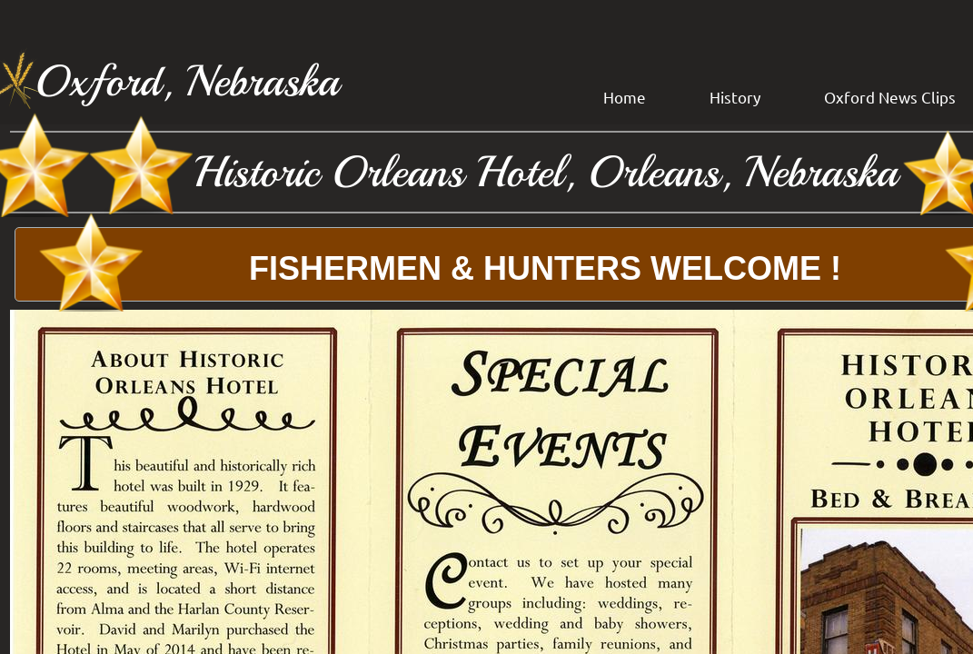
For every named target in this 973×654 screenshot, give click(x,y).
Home (624, 96)
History (735, 96)
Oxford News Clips (890, 96)
